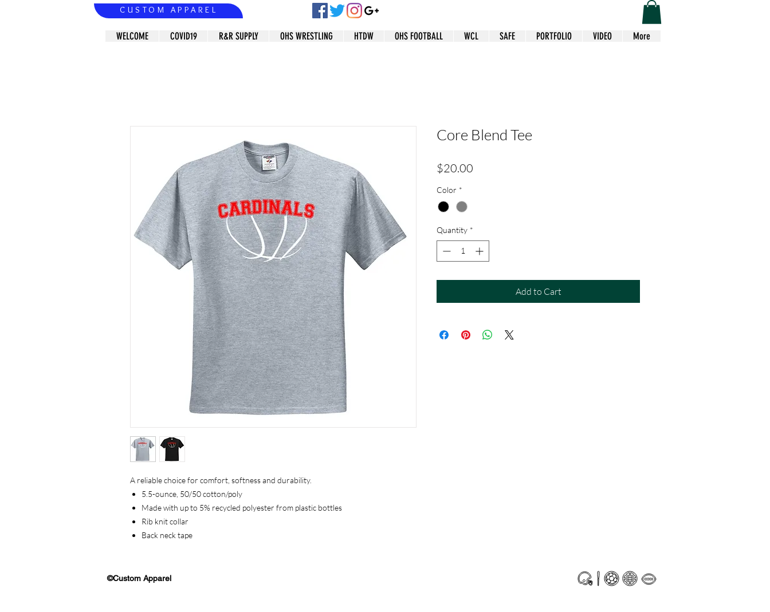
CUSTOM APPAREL (169, 10)
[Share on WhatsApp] (487, 335)
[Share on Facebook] (444, 335)
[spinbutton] (463, 251)
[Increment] (480, 251)
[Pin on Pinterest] (466, 335)
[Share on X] (509, 335)
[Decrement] (445, 251)
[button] (652, 12)
